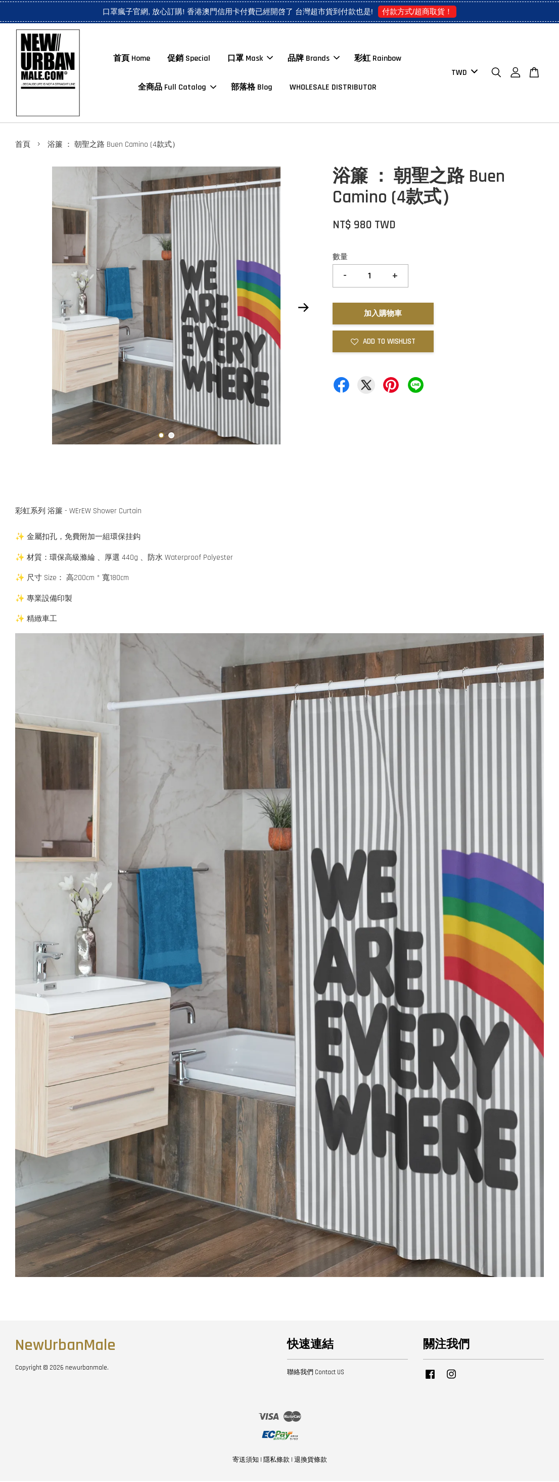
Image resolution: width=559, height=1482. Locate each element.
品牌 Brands (314, 59)
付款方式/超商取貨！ (417, 11)
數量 (340, 257)
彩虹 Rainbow (377, 59)
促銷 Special (188, 59)
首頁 (22, 145)
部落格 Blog (251, 88)
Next (303, 308)
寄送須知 (245, 1461)
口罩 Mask (250, 59)
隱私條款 (276, 1461)
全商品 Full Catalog (177, 88)
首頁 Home (131, 59)
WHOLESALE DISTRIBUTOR (333, 88)
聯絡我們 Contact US (315, 1373)
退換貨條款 (310, 1461)
